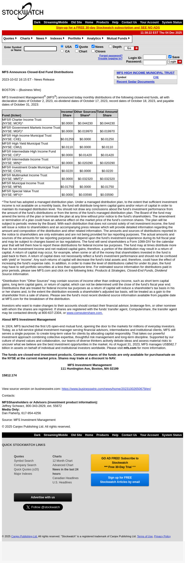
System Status (172, 22)
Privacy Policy (162, 536)
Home (89, 22)
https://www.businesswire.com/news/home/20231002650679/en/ (106, 389)
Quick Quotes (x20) (26, 469)
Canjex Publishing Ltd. (24, 536)
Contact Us (129, 22)
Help (115, 22)
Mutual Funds (119, 39)
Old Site (76, 22)
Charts (27, 39)
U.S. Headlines (62, 482)
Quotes (10, 39)
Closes (100, 51)
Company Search (25, 465)
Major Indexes (23, 473)
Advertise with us (43, 497)
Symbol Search (23, 460)
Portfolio (76, 39)
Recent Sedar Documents (136, 81)
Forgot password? (111, 55)
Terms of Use (145, 536)
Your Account (149, 22)
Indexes (58, 39)
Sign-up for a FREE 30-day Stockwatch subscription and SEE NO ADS (108, 27)
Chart (83, 51)
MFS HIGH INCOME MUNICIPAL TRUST (146, 73)
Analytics (96, 39)
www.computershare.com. (85, 313)
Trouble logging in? (110, 58)
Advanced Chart (63, 465)
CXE (156, 77)
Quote (83, 47)
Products (102, 22)
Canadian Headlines (66, 478)
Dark (37, 22)
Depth (117, 47)
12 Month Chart (63, 460)
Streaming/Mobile (56, 22)
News (42, 39)
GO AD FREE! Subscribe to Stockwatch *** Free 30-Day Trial (120, 463)
